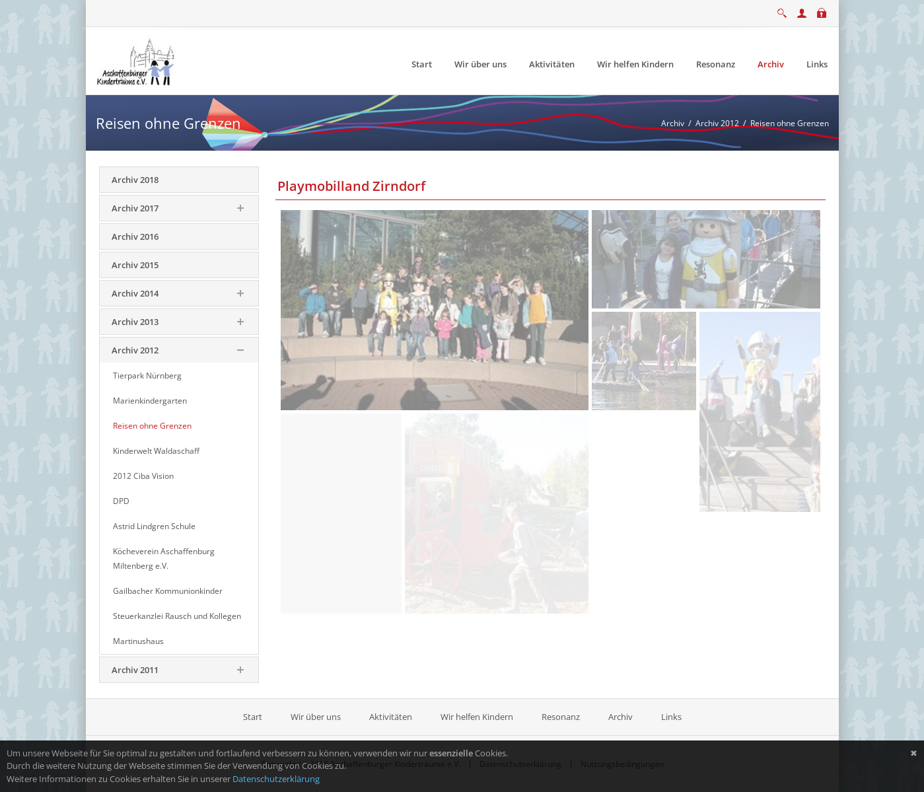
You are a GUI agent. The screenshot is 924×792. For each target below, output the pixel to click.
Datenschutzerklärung (276, 779)
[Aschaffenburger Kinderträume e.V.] (137, 60)
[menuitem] (421, 64)
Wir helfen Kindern (477, 717)
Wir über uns (316, 717)
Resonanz (561, 717)
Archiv (620, 717)
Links (671, 717)
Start (253, 717)
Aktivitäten (390, 717)
